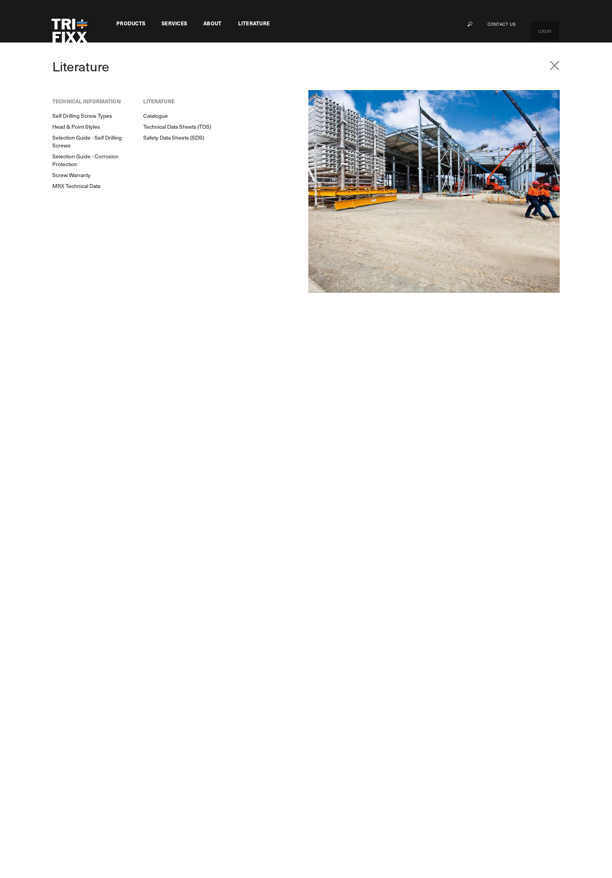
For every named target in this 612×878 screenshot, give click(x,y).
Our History (279, 726)
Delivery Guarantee (186, 764)
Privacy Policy (228, 851)
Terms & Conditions (294, 851)
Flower (124, 726)
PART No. (452, 124)
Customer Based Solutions (195, 713)
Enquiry (155, 625)
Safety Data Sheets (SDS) (435, 752)
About (212, 23)
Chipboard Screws (152, 70)
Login (552, 24)
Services (174, 23)
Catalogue (417, 726)
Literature (254, 23)
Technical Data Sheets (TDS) (439, 739)
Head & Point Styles (354, 739)
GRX (121, 752)
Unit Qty (452, 143)
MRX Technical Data (355, 806)
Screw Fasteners (102, 70)
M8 (120, 739)
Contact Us (517, 24)
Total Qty (453, 177)
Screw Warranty (350, 793)
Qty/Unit (452, 160)
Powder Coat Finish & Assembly (201, 739)
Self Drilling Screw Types (360, 726)
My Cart (505, 713)
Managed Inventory (186, 726)
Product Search (84, 625)
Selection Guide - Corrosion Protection (364, 776)
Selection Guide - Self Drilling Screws (365, 756)
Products (130, 23)
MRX (122, 713)
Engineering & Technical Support (202, 752)
